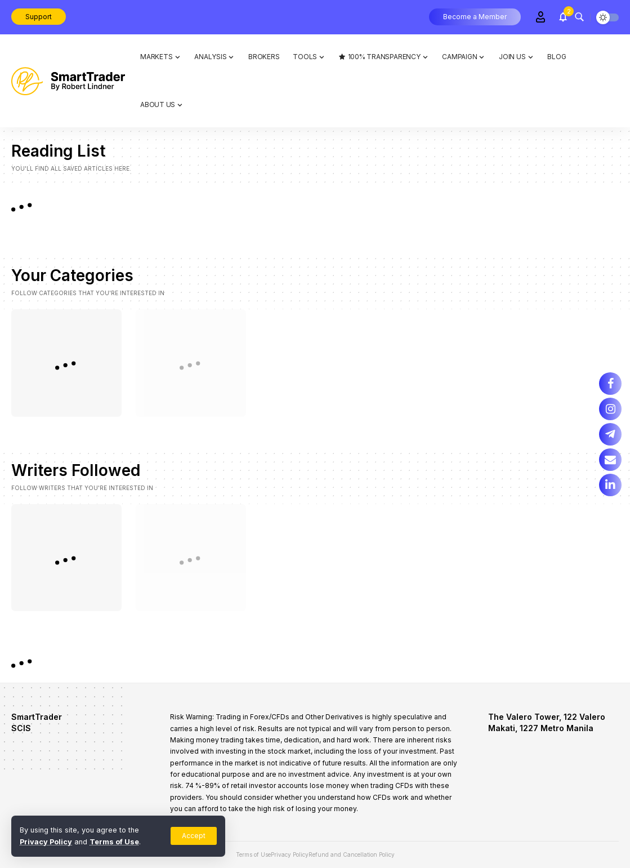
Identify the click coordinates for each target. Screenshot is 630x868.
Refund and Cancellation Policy (352, 854)
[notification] (563, 17)
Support (38, 16)
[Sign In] (540, 17)
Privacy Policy (46, 842)
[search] (579, 17)
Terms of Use (114, 842)
